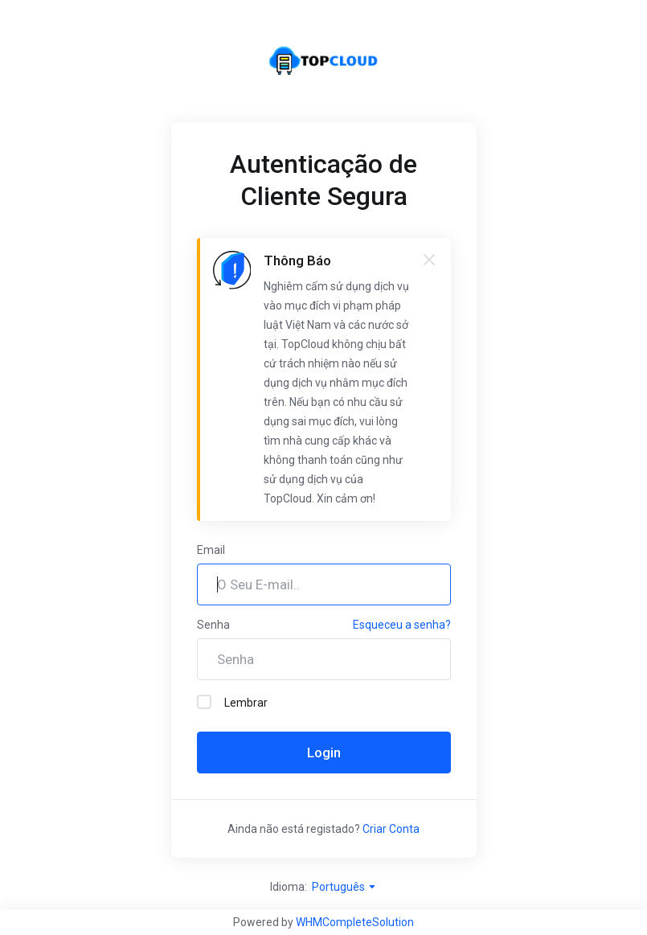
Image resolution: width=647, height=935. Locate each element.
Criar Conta (391, 828)
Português (344, 886)
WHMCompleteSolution (355, 922)
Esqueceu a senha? (402, 624)
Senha (213, 624)
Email (211, 549)
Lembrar (232, 702)
